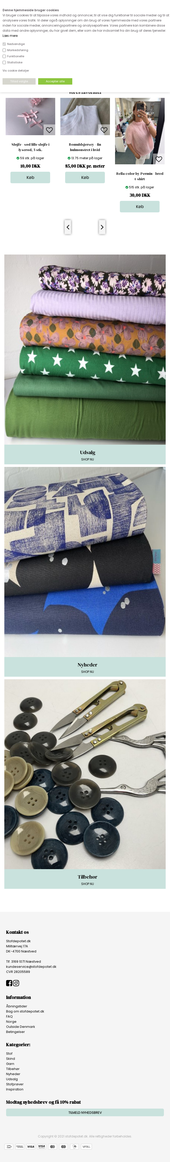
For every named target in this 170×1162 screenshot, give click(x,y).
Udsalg (12, 1079)
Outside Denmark (20, 1026)
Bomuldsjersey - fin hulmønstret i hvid (85, 147)
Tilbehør (13, 1068)
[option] (30, 141)
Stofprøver (15, 1084)
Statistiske (14, 62)
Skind (10, 1058)
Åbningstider (16, 1006)
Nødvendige (16, 44)
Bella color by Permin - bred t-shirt (139, 176)
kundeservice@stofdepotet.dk (31, 966)
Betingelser (15, 1031)
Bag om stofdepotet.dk (25, 1011)
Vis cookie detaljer (16, 70)
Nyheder (13, 1074)
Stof (9, 1053)
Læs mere (10, 35)
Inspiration (14, 1089)
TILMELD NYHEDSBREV (85, 1112)
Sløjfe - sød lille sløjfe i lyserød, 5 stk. (30, 147)
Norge (11, 1021)
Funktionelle (15, 56)
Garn (10, 1063)
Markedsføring (17, 50)
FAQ (9, 1016)
